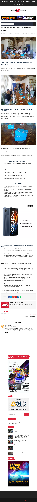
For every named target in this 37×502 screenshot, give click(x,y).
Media (27, 33)
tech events (6, 34)
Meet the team (20, 305)
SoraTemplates (13, 500)
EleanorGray (8, 325)
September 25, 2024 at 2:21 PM (11, 326)
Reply (6, 332)
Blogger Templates (27, 500)
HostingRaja (18, 328)
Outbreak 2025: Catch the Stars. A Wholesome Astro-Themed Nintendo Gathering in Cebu (21, 436)
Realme (33, 33)
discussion (17, 33)
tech (2, 34)
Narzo (30, 33)
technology (10, 34)
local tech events (23, 33)
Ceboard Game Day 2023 (19, 452)
